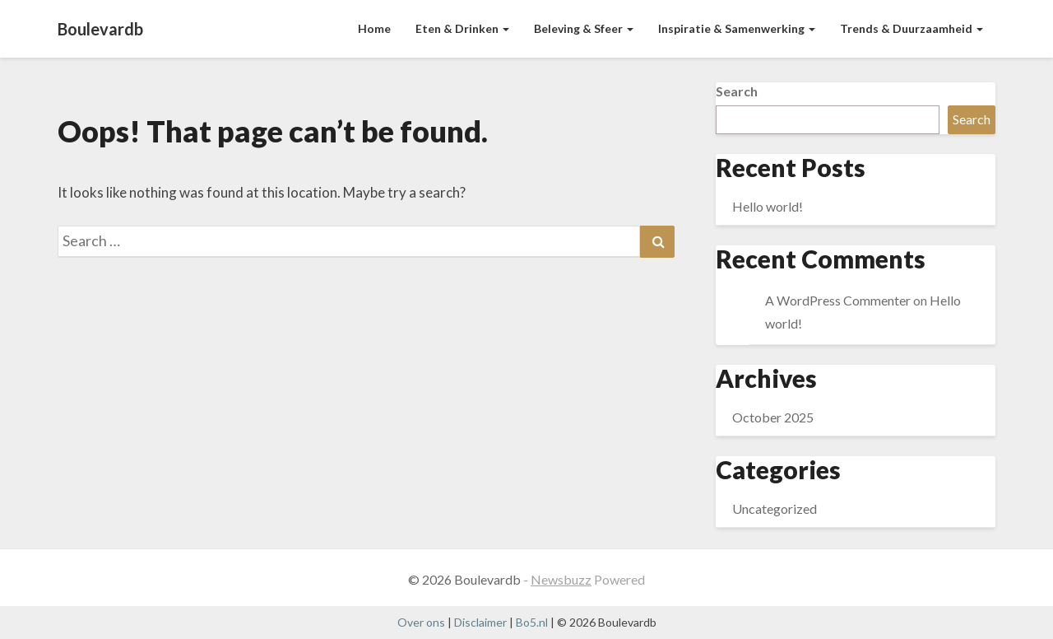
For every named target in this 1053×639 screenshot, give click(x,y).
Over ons (421, 622)
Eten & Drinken (462, 28)
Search (737, 91)
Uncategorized (774, 508)
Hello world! (767, 206)
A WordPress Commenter (838, 300)
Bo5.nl (532, 622)
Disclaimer (480, 622)
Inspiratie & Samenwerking (736, 28)
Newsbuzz (561, 579)
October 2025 (773, 417)
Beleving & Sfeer (583, 28)
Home (374, 28)
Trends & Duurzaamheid (911, 28)
